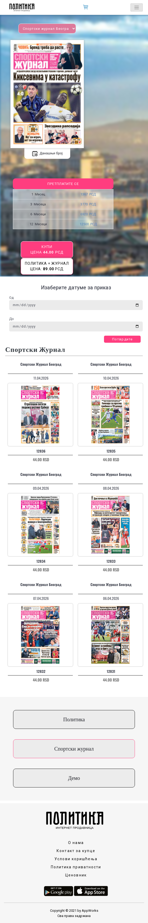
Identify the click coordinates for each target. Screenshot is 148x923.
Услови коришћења (75, 859)
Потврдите (122, 339)
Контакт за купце (76, 851)
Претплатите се (63, 184)
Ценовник (76, 875)
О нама (76, 843)
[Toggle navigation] (136, 7)
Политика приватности (76, 867)
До (11, 319)
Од (11, 298)
